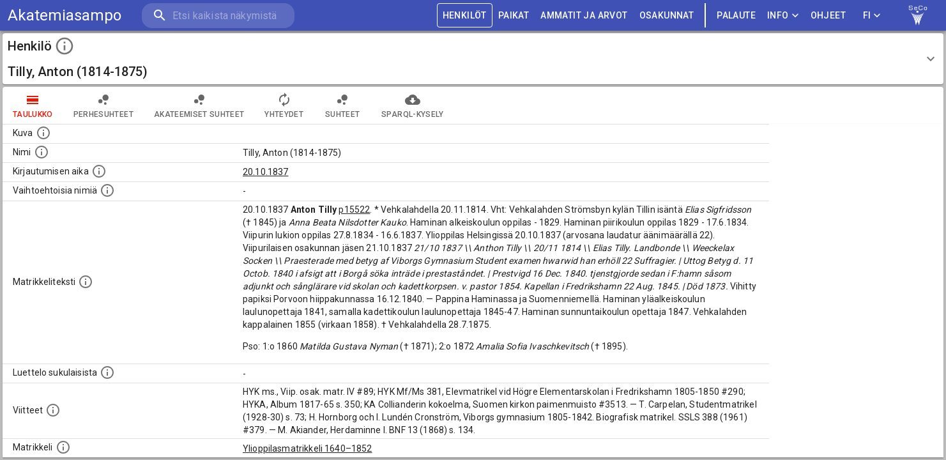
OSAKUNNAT (666, 15)
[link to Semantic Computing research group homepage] (917, 15)
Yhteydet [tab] (284, 105)
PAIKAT (513, 15)
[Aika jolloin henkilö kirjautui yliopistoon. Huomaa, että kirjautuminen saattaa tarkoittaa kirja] (99, 171)
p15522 (354, 209)
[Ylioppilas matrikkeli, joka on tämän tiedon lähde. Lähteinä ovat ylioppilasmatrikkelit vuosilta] (63, 447)
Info (783, 15)
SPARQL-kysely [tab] (412, 105)
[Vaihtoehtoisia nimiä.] (107, 190)
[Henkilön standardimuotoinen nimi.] (41, 152)
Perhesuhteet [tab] (103, 105)
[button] (473, 58)
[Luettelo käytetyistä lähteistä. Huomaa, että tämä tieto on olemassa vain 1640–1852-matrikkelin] (53, 410)
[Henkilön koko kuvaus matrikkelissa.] (85, 282)
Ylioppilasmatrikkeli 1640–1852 (307, 448)
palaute (736, 15)
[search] (217, 15)
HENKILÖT (465, 15)
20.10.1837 (266, 172)
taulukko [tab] (33, 105)
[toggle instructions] (64, 46)
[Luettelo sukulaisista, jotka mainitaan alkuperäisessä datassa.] (107, 372)
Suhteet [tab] (342, 105)
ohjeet (828, 15)
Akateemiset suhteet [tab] (199, 105)
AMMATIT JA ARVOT (583, 15)
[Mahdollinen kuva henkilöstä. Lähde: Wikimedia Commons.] (43, 133)
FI (872, 15)
